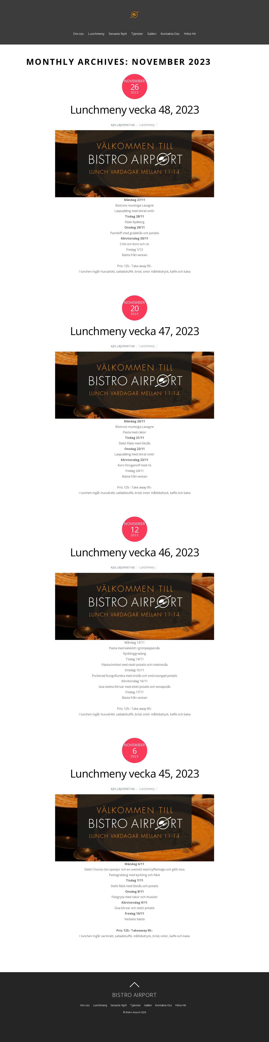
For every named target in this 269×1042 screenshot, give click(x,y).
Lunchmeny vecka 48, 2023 (134, 109)
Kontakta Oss (170, 34)
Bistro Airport (133, 1012)
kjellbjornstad (123, 125)
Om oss (78, 34)
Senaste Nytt (118, 34)
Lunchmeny (96, 34)
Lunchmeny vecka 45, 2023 (134, 773)
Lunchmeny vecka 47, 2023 (134, 330)
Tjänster (137, 34)
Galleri (151, 34)
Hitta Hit (190, 34)
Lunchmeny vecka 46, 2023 (134, 552)
